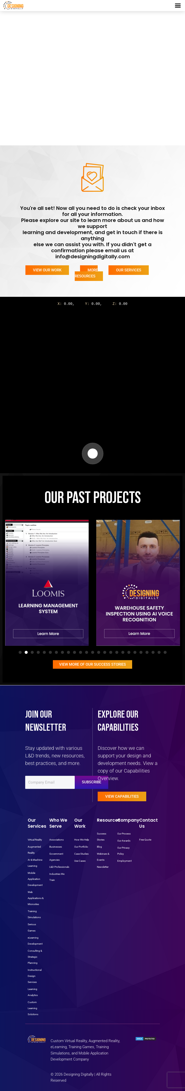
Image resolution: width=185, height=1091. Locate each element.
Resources (108, 820)
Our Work (80, 823)
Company (128, 820)
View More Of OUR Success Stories (92, 664)
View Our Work (47, 270)
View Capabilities (122, 796)
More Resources (86, 273)
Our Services (128, 270)
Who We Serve (58, 823)
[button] (178, 5)
